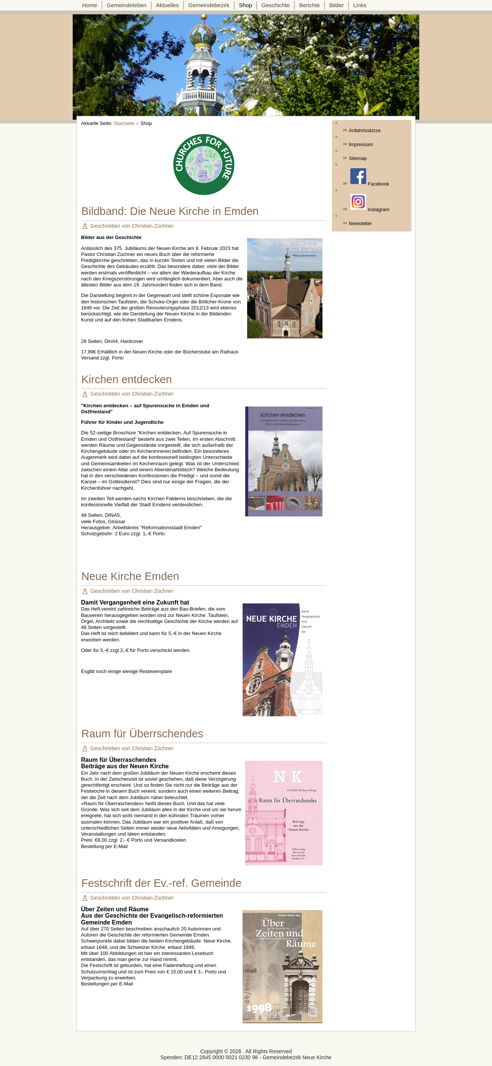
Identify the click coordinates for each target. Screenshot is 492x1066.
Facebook (369, 177)
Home (89, 5)
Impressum (361, 144)
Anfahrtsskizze (365, 130)
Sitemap (358, 158)
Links (360, 5)
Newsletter (360, 223)
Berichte (309, 5)
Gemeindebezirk (208, 5)
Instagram (370, 202)
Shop (245, 5)
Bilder (336, 5)
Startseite (124, 123)
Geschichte (275, 5)
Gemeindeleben (127, 5)
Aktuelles (167, 5)
